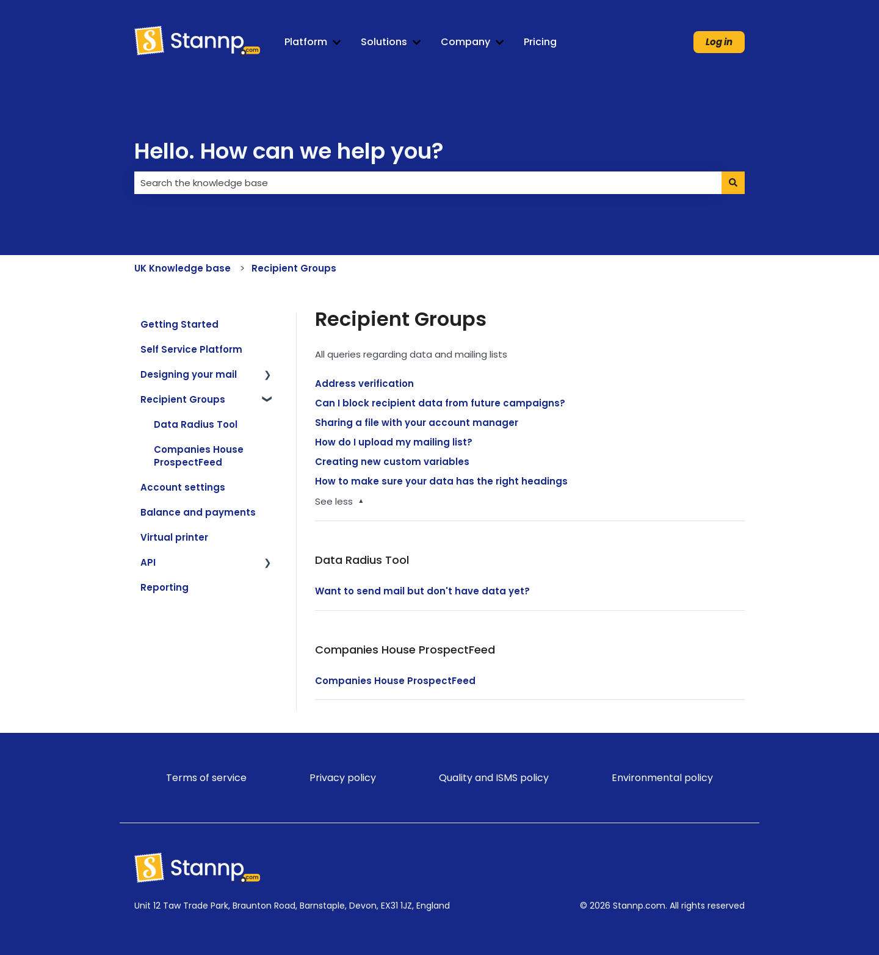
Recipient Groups (293, 268)
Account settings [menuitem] (182, 487)
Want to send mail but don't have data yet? (423, 591)
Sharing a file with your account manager (416, 422)
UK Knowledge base (182, 268)
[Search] (733, 182)
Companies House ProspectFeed (395, 680)
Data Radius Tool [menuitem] (195, 424)
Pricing (540, 42)
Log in (719, 41)
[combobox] (428, 182)
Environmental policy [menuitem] (662, 778)
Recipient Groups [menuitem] (182, 399)
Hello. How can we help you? (289, 151)
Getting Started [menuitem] (179, 324)
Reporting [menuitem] (164, 587)
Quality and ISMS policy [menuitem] (494, 778)
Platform (305, 42)
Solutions (384, 42)
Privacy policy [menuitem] (342, 778)
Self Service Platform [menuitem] (191, 349)
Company (465, 42)
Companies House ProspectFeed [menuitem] (199, 456)
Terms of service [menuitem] (206, 778)
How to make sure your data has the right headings (441, 481)
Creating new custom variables (392, 461)
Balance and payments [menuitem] (198, 512)
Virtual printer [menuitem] (174, 537)
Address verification (364, 383)
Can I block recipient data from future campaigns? (440, 403)
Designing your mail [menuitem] (188, 374)
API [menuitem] (148, 562)
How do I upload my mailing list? (393, 442)
